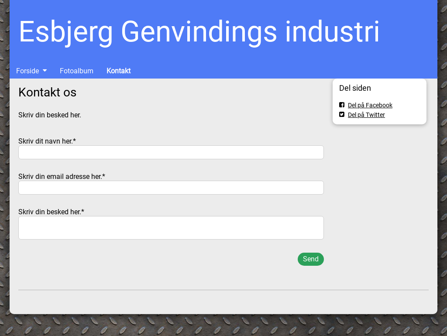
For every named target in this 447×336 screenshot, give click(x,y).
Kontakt (119, 71)
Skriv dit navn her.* (47, 141)
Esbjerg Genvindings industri (199, 31)
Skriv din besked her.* (51, 212)
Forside (27, 71)
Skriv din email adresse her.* (61, 176)
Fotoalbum (76, 71)
